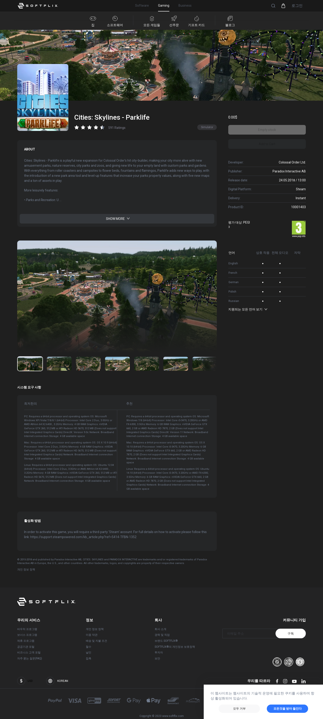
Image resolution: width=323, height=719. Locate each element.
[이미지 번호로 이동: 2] (88, 364)
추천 (125, 401)
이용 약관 (91, 634)
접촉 (88, 658)
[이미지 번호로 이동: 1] (59, 364)
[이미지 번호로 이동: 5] (175, 364)
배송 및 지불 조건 (96, 640)
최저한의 (30, 401)
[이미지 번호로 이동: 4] (146, 364)
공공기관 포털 (25, 646)
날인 (88, 652)
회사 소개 (160, 629)
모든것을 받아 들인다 (287, 708)
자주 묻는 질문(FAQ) (29, 658)
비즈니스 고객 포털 (29, 652)
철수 (88, 646)
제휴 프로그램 (25, 640)
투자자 (159, 652)
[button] (273, 5)
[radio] (76, 127)
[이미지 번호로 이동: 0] (30, 364)
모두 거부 (239, 708)
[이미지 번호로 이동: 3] (117, 364)
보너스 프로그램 (27, 634)
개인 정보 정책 (26, 569)
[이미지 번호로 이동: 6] (204, 364)
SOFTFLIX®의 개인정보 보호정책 (175, 646)
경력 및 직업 (162, 634)
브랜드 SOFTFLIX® (166, 640)
